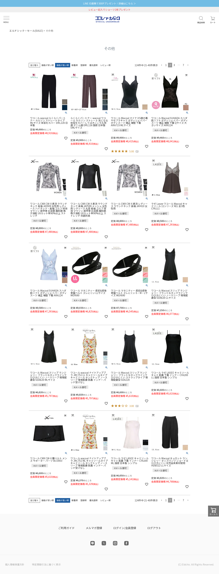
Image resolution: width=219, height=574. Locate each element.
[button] (161, 65)
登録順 (83, 65)
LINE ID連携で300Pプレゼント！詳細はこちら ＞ (109, 3)
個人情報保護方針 (14, 564)
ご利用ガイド (66, 528)
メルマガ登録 (94, 528)
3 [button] (174, 65)
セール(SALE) (35, 30)
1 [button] (166, 65)
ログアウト (154, 528)
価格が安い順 (47, 65)
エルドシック (16, 30)
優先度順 (93, 65)
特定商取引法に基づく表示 (46, 564)
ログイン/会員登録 (124, 528)
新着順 (75, 65)
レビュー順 (105, 65)
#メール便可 (80, 132)
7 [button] (183, 65)
